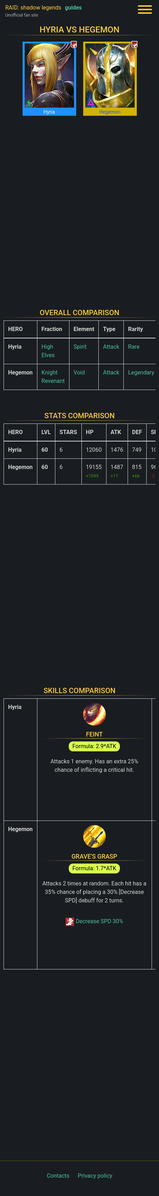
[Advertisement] (79, 207)
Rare (133, 346)
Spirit (80, 346)
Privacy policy (95, 1175)
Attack (111, 346)
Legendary (141, 372)
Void (79, 372)
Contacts (58, 1175)
